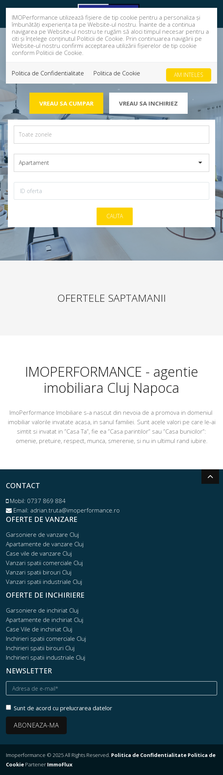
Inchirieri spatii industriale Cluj (45, 657)
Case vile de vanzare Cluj (39, 553)
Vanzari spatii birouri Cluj (38, 572)
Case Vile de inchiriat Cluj (39, 629)
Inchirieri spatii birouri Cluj (40, 648)
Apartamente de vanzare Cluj (45, 544)
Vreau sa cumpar (66, 103)
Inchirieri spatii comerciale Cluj (46, 638)
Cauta (114, 216)
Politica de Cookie (116, 73)
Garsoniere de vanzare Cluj (42, 534)
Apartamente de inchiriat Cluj (44, 620)
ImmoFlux (60, 764)
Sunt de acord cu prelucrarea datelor (59, 708)
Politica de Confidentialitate (48, 73)
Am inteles (188, 74)
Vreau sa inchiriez (148, 103)
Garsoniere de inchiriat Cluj (42, 610)
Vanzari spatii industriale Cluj (44, 581)
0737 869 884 (46, 501)
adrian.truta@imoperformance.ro (75, 510)
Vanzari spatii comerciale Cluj (44, 563)
